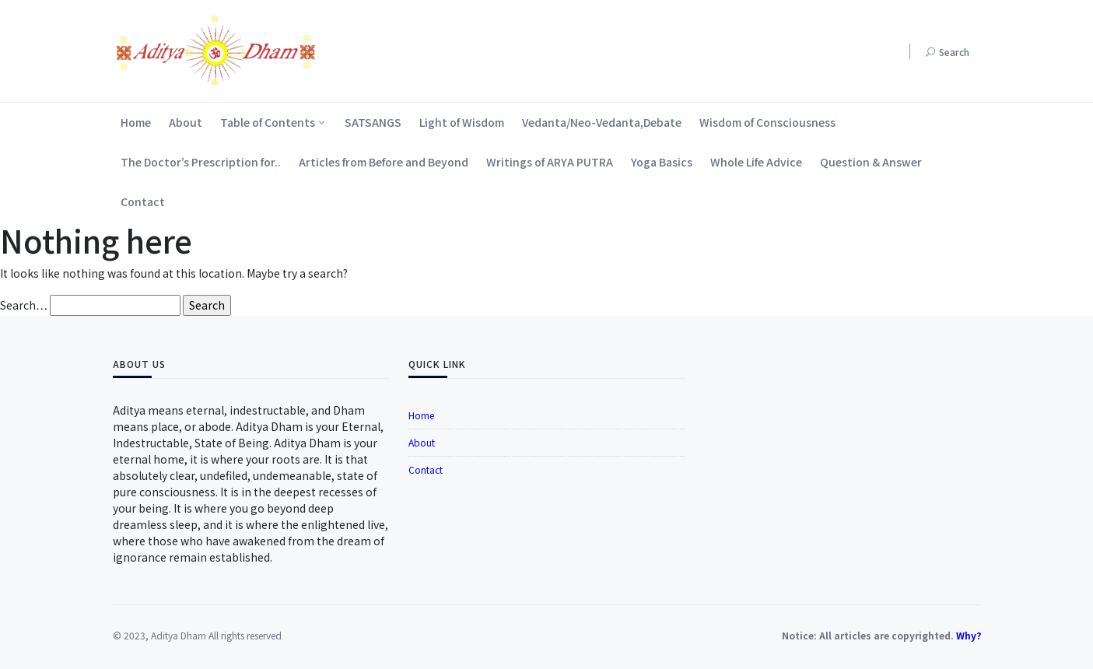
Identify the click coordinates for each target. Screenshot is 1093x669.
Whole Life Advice (756, 162)
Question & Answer (871, 162)
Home (136, 122)
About (185, 122)
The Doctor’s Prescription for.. (201, 162)
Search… (23, 305)
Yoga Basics (661, 162)
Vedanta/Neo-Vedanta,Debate (601, 122)
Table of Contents (267, 122)
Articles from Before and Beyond (383, 162)
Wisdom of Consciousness (767, 122)
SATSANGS (373, 122)
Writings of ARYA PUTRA (549, 162)
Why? (968, 635)
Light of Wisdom (461, 122)
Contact (143, 201)
